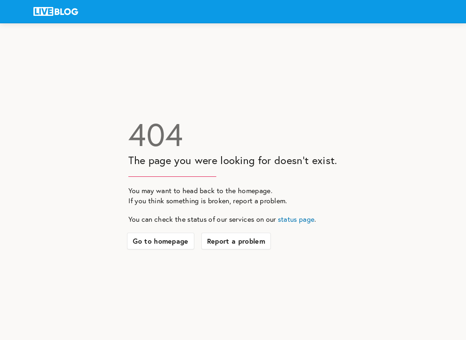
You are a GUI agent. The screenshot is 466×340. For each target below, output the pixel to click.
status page (296, 219)
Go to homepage (160, 241)
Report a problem (236, 241)
